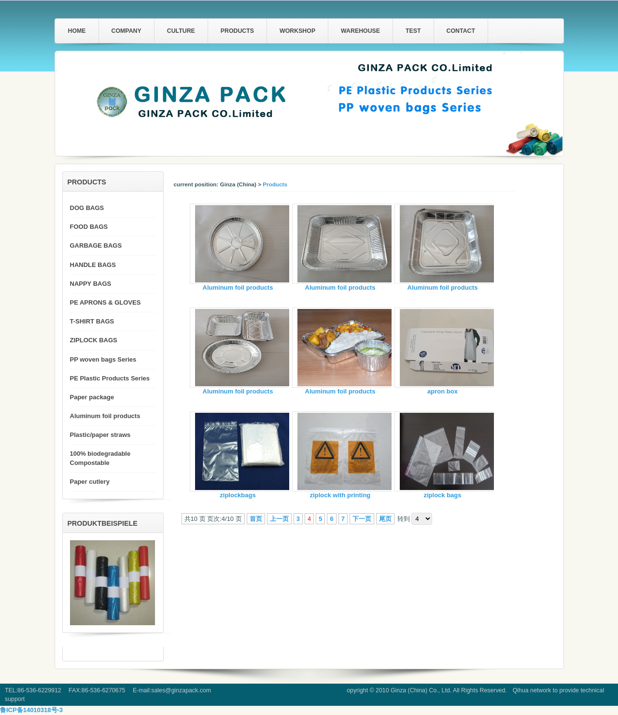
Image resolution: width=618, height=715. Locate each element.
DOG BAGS (87, 207)
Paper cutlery (90, 481)
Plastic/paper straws (100, 434)
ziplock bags (442, 495)
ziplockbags (237, 495)
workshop (297, 31)
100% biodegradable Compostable (100, 458)
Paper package (92, 397)
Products (237, 31)
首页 (256, 518)
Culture (181, 31)
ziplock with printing (340, 495)
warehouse (360, 31)
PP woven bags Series (103, 359)
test (413, 31)
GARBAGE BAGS (96, 245)
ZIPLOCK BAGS (93, 340)
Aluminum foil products (238, 287)
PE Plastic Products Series (110, 378)
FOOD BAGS (89, 226)
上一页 (279, 518)
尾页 (385, 518)
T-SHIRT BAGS (92, 321)
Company (126, 31)
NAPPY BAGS (91, 283)
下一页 (361, 518)
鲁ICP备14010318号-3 (31, 710)
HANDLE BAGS (93, 264)
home (77, 31)
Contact (461, 31)
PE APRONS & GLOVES (105, 302)
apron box (442, 391)
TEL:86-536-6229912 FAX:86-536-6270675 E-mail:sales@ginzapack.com (108, 690)
